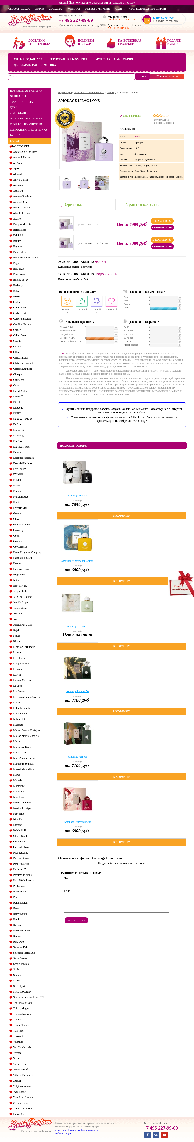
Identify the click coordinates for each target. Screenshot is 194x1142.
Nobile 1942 (19, 830)
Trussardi (17, 1036)
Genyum (17, 513)
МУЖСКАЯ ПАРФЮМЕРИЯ (26, 124)
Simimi (16, 975)
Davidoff (17, 396)
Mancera (17, 741)
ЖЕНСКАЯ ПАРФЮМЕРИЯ (26, 118)
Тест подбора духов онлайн (147, 9)
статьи (119, 9)
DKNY (16, 413)
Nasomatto (18, 813)
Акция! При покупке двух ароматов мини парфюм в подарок (97, 2)
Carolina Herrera (21, 324)
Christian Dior (20, 357)
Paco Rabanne (20, 852)
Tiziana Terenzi (20, 1025)
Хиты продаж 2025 (28, 59)
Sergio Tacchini (21, 964)
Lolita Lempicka (21, 708)
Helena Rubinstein (22, 558)
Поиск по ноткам (167, 76)
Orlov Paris (18, 841)
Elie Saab (17, 441)
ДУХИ (13, 107)
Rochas (16, 936)
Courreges (18, 380)
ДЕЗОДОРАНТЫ (19, 113)
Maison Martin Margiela (25, 736)
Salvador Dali (20, 947)
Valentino (17, 1041)
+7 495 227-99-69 (76, 20)
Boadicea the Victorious (25, 257)
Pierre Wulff (19, 891)
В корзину (162, 220)
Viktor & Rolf (20, 1069)
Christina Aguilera (22, 368)
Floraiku (17, 491)
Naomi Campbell (21, 802)
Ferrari (16, 485)
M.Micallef (18, 719)
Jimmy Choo (19, 608)
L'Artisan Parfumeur (23, 647)
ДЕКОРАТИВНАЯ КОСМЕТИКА (28, 129)
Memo (16, 774)
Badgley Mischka (21, 224)
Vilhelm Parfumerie (23, 1075)
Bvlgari (16, 291)
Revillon (17, 919)
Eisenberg (18, 435)
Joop (15, 619)
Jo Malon (17, 613)
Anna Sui (17, 190)
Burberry (17, 285)
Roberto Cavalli (21, 930)
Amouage (17, 185)
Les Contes (18, 691)
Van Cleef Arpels (21, 1047)
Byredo (16, 296)
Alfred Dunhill (20, 179)
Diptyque (17, 407)
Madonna (17, 724)
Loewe (16, 702)
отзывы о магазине (97, 9)
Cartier (16, 330)
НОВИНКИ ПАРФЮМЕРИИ (26, 90)
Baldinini (17, 235)
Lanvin (16, 674)
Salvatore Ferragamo (23, 952)
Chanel (16, 346)
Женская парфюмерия (68, 59)
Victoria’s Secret (21, 1064)
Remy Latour (19, 913)
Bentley (16, 241)
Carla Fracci (19, 313)
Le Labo (17, 685)
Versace (16, 1053)
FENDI (16, 480)
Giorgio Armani (21, 524)
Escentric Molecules (23, 457)
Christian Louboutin (23, 363)
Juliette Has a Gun (22, 624)
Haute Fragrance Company (26, 552)
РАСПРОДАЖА (21, 146)
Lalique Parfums (21, 663)
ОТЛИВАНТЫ (18, 96)
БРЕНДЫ (15, 140)
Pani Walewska (20, 863)
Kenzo (16, 635)
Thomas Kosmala (21, 1014)
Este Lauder (19, 469)
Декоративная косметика (35, 65)
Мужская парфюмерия (114, 59)
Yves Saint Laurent (22, 1097)
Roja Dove (18, 941)
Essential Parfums (22, 463)
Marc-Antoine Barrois (24, 758)
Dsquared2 (18, 430)
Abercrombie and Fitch (24, 152)
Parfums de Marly (22, 875)
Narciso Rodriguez (22, 808)
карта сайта (60, 1130)
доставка (55, 9)
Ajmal (16, 168)
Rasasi (16, 908)
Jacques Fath (19, 591)
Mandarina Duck (21, 747)
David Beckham (21, 391)
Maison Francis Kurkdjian (26, 730)
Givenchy (17, 530)
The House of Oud (22, 1002)
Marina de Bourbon (23, 763)
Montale (17, 780)
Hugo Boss (18, 574)
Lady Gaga (18, 658)
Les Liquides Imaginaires (26, 697)
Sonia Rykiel (19, 986)
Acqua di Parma (21, 157)
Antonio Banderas (22, 196)
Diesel (16, 402)
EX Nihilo (18, 474)
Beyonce (17, 246)
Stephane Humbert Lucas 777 (28, 997)
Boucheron (18, 274)
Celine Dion (19, 335)
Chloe (15, 352)
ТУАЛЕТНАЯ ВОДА (21, 101)
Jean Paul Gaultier (22, 596)
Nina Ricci (18, 819)
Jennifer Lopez (20, 602)
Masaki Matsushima (23, 769)
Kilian (16, 641)
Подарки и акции (174, 42)
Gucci (15, 535)
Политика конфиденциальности (83, 1130)
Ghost (15, 519)
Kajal (15, 630)
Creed (15, 385)
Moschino (18, 797)
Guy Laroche (19, 546)
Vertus (16, 1058)
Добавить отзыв (76, 920)
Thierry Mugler (20, 1008)
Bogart (16, 263)
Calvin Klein (19, 307)
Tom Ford (17, 1030)
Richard (16, 925)
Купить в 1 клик (162, 227)
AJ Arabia (18, 163)
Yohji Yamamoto (21, 1086)
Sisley (16, 980)
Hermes (16, 563)
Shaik (15, 969)
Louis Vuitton (20, 713)
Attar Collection (21, 213)
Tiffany (16, 1019)
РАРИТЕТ (15, 135)
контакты (73, 9)
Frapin (16, 502)
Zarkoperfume (20, 1103)
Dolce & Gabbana (22, 418)
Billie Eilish (19, 252)
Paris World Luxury (23, 880)
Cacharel (17, 302)
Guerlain (17, 541)
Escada (16, 452)
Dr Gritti (17, 424)
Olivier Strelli (20, 836)
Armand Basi (19, 202)
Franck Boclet (20, 496)
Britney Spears (20, 279)
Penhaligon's (19, 886)
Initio (15, 580)
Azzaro (16, 218)
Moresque (18, 791)
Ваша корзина (163, 17)
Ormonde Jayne (21, 847)
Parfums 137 (19, 869)
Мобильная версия (63, 1133)
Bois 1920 (18, 268)
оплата (39, 9)
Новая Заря (18, 1114)
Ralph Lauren (20, 902)
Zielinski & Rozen (22, 1108)
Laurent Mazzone (21, 680)
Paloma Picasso (21, 858)
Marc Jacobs (19, 752)
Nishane (17, 825)
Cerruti (16, 341)
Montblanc (18, 786)
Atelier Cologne (21, 207)
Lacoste (16, 652)
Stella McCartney (21, 991)
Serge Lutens (19, 958)
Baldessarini (19, 229)
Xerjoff (16, 1080)
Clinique (17, 374)
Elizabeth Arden (21, 446)
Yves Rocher (19, 1091)
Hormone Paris (20, 569)
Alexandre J (18, 174)
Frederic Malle (20, 507)
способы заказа (19, 9)
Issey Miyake (19, 585)
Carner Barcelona (21, 318)
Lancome (17, 669)
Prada (15, 897)
